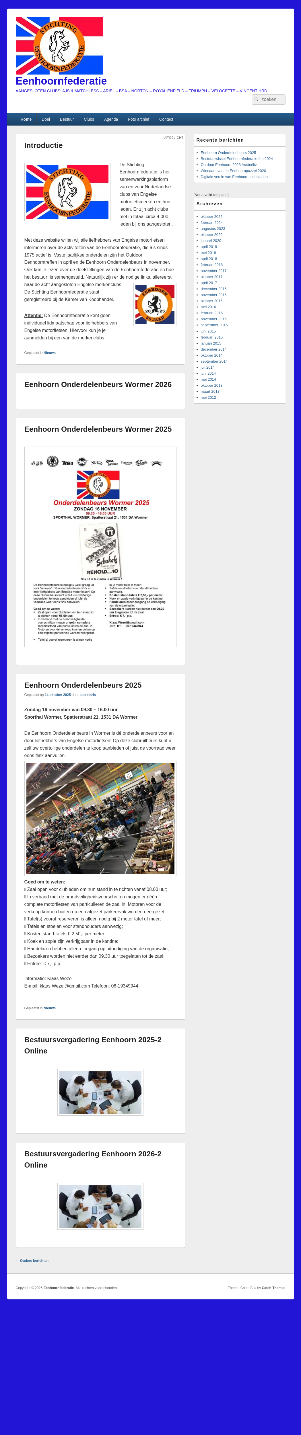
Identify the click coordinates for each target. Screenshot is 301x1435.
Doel (46, 119)
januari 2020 (211, 240)
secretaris (87, 695)
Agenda (111, 119)
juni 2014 (208, 373)
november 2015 (214, 319)
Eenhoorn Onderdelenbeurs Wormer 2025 (98, 429)
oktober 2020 (212, 234)
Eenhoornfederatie (61, 81)
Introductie (43, 145)
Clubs (89, 119)
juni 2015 (208, 331)
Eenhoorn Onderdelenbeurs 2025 (83, 685)
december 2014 (214, 349)
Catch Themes (273, 1288)
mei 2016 (208, 307)
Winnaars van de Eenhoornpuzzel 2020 (233, 171)
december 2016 (214, 289)
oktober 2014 (212, 355)
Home (26, 119)
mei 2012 (208, 397)
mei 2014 (208, 379)
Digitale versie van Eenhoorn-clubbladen (234, 177)
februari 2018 (212, 265)
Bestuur (67, 119)
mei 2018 (208, 253)
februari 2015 (212, 337)
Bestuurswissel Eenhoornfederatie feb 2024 (237, 159)
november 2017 (214, 271)
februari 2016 (212, 313)
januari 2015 (211, 343)
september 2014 (214, 361)
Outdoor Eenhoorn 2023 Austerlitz (229, 165)
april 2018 (209, 259)
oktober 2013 (212, 385)
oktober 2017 (212, 277)
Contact (166, 119)
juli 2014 (208, 367)
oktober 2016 (212, 301)
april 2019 (209, 247)
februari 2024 (212, 222)
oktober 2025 (212, 216)
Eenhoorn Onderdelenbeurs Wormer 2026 (98, 384)
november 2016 (214, 295)
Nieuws (50, 353)
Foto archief (138, 119)
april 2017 (209, 283)
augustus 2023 (213, 228)
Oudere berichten (32, 1261)
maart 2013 (210, 391)
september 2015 (214, 325)
